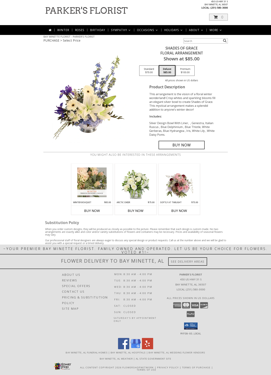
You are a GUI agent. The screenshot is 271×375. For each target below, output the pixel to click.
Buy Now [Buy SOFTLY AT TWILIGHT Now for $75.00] (179, 210)
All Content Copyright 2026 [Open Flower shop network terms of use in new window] (101, 367)
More (216, 30)
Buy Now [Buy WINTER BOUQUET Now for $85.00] (92, 210)
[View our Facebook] (123, 348)
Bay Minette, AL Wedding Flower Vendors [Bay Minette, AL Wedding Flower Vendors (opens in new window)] (177, 352)
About (196, 30)
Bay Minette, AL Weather (116, 358)
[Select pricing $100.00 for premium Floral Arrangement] (185, 71)
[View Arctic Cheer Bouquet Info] (135, 182)
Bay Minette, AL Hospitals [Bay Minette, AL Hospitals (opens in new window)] (128, 352)
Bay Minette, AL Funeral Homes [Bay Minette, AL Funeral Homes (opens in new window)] (87, 352)
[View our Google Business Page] (135, 348)
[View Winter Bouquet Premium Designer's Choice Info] (92, 182)
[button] (218, 17)
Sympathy (121, 30)
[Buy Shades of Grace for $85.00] (182, 145)
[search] (225, 41)
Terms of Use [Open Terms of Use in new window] (146, 369)
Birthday (97, 30)
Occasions (147, 30)
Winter (63, 30)
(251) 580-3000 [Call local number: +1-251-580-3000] (219, 7)
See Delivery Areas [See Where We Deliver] (187, 261)
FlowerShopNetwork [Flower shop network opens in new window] (138, 367)
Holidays (173, 30)
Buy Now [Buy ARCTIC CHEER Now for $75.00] (135, 210)
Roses (79, 30)
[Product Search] (202, 40)
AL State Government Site (153, 358)
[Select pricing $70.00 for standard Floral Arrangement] (148, 71)
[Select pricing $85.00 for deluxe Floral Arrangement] (167, 71)
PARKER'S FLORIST (86, 10)
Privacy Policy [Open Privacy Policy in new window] (168, 367)
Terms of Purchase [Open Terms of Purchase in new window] (196, 367)
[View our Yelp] (147, 348)
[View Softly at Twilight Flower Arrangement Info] (179, 182)
